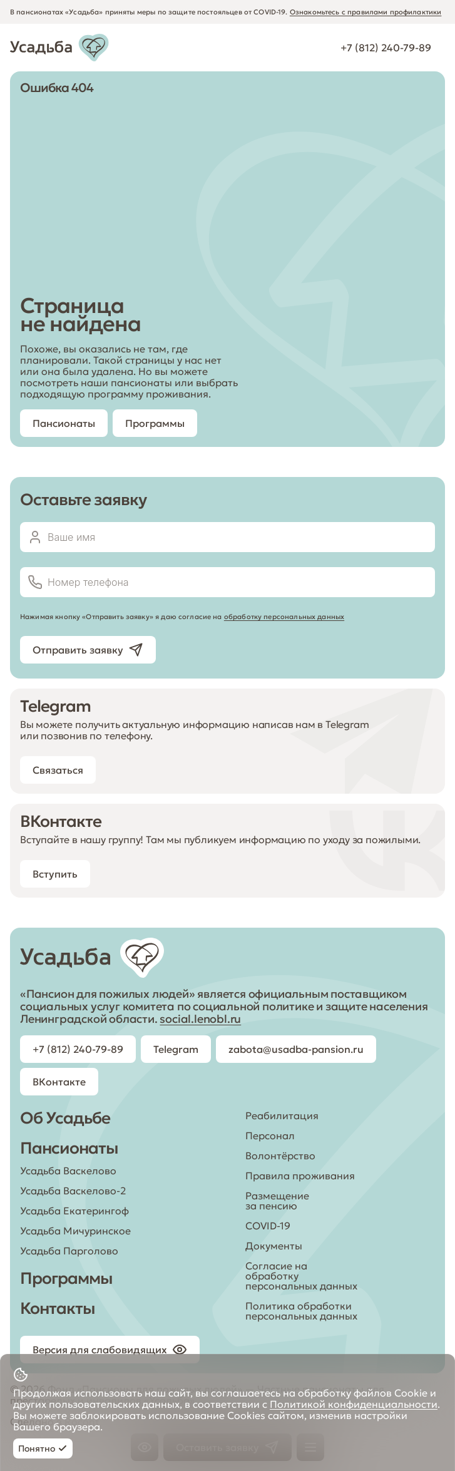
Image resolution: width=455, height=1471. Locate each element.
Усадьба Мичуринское (75, 1230)
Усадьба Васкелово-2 (73, 1190)
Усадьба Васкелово (68, 1170)
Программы (66, 1278)
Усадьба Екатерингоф (74, 1210)
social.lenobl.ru (200, 1019)
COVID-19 (267, 1225)
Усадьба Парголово (69, 1250)
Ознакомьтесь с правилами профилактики (366, 12)
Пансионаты (69, 1148)
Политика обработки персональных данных (301, 1310)
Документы (273, 1245)
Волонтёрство (280, 1155)
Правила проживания (300, 1175)
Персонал (270, 1135)
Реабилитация (282, 1115)
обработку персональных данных (284, 616)
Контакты (57, 1308)
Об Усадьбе (65, 1117)
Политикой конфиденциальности (353, 1404)
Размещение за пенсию (277, 1200)
